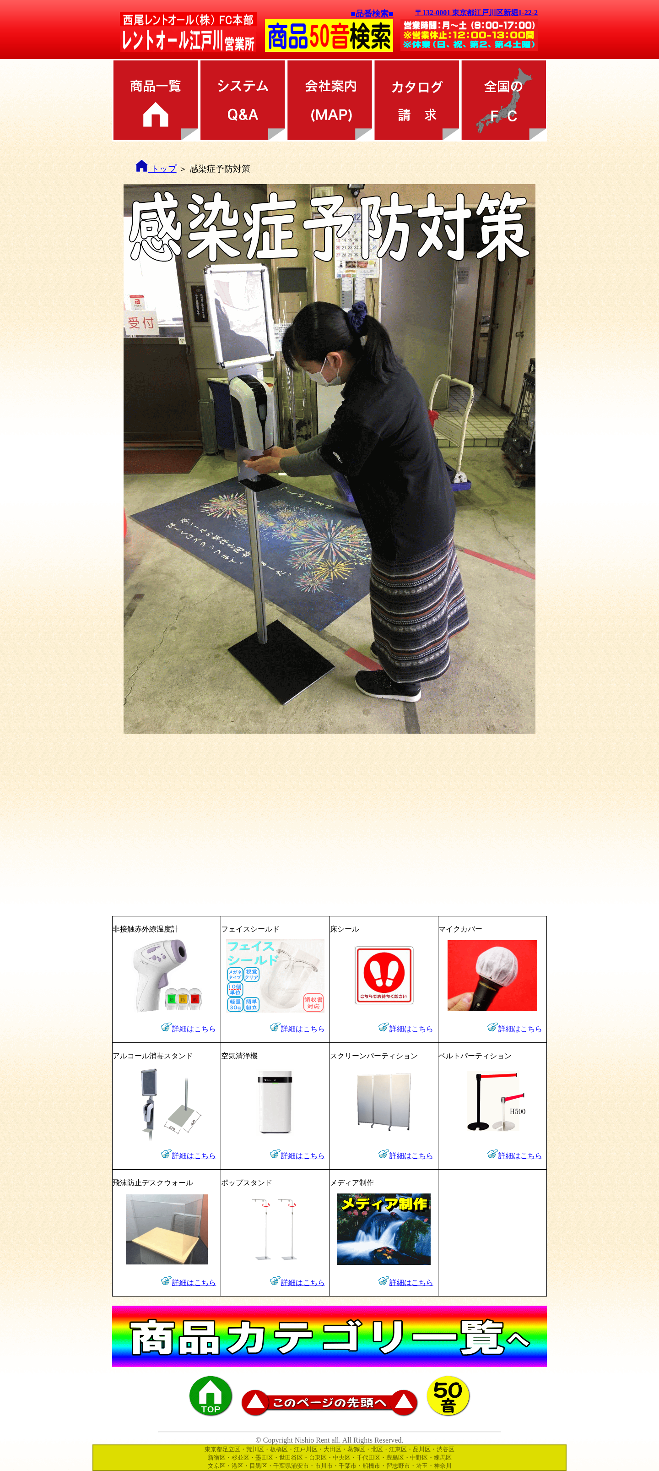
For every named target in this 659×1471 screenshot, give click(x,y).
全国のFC (503, 100)
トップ (156, 169)
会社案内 (329, 100)
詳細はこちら (194, 1029)
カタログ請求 (416, 100)
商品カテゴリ (155, 100)
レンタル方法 (242, 100)
